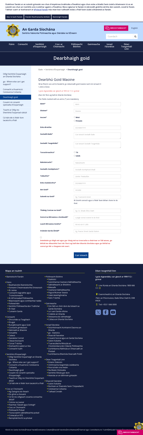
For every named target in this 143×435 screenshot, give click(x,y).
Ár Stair (12, 309)
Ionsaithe (13, 332)
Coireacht (10, 317)
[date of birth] (97, 128)
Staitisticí (52, 279)
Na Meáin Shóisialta (57, 370)
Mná (77, 117)
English (134, 28)
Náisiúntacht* (46, 162)
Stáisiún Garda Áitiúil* (49, 230)
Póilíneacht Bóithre (54, 276)
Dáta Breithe (45, 127)
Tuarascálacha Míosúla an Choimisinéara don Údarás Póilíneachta (65, 344)
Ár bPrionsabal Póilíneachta (21, 298)
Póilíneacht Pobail (16, 410)
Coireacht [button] (23, 44)
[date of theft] (97, 183)
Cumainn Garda (15, 311)
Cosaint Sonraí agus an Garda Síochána (65, 338)
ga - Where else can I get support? (24, 362)
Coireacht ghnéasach (18, 327)
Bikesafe (52, 287)
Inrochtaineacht (118, 28)
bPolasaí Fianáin (41, 9)
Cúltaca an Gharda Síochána (60, 319)
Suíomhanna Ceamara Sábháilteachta (64, 282)
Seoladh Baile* (46, 134)
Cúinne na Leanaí (16, 402)
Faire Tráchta (54, 298)
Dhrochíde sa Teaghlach (19, 319)
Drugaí (12, 322)
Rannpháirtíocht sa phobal (20, 418)
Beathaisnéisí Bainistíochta (20, 285)
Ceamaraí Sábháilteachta (59, 290)
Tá (76, 152)
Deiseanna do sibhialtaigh (59, 316)
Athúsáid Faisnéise (115, 430)
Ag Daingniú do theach (19, 391)
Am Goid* (44, 189)
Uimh (77, 156)
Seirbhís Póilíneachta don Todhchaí (24, 306)
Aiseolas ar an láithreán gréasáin (62, 375)
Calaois (12, 335)
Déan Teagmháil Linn (55, 359)
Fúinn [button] (11, 44)
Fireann (78, 121)
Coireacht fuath (15, 348)
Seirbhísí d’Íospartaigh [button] (39, 45)
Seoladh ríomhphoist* (49, 169)
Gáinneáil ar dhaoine (18, 330)
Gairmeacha (51, 303)
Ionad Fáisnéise (52, 325)
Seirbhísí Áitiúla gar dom (59, 372)
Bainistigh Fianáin (60, 17)
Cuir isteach (81, 255)
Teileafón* (44, 176)
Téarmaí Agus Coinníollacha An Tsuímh (93, 430)
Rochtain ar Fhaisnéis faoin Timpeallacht (66, 386)
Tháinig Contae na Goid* (50, 210)
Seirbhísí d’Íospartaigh (55, 69)
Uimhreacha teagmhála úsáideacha (63, 365)
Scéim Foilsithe (54, 340)
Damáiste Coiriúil (16, 338)
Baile (40, 69)
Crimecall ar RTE (16, 415)
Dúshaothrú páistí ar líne (20, 346)
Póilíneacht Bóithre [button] (77, 45)
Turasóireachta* (47, 152)
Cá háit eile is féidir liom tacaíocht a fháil (26, 383)
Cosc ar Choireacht (14, 389)
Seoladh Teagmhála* (49, 143)
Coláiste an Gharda (56, 314)
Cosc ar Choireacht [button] (58, 45)
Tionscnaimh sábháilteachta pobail (24, 412)
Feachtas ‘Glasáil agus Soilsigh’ (22, 404)
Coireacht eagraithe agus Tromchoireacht (20, 294)
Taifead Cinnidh (55, 391)
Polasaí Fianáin (31, 430)
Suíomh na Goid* (47, 196)
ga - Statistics (54, 332)
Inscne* (43, 117)
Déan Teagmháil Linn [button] (126, 46)
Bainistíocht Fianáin (15, 276)
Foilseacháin (14, 303)
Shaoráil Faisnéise (56, 335)
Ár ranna (12, 290)
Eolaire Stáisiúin (55, 362)
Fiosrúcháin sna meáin (58, 367)
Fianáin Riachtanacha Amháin (37, 17)
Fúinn (8, 282)
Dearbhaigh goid (75, 69)
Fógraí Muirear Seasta (58, 292)
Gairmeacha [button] (94, 44)
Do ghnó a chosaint (17, 394)
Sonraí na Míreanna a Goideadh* (54, 217)
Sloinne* (43, 110)
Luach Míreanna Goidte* (50, 224)
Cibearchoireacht (16, 340)
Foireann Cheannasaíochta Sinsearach (25, 287)
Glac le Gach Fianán (14, 17)
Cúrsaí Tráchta (15, 343)
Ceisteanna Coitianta (57, 389)
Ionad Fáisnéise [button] (109, 45)
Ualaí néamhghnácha (57, 295)
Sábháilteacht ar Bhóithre (59, 284)
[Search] (119, 36)
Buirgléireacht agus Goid (19, 325)
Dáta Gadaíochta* (48, 183)
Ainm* (42, 103)
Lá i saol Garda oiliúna (57, 311)
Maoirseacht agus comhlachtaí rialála (25, 301)
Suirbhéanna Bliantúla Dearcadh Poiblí (65, 354)
